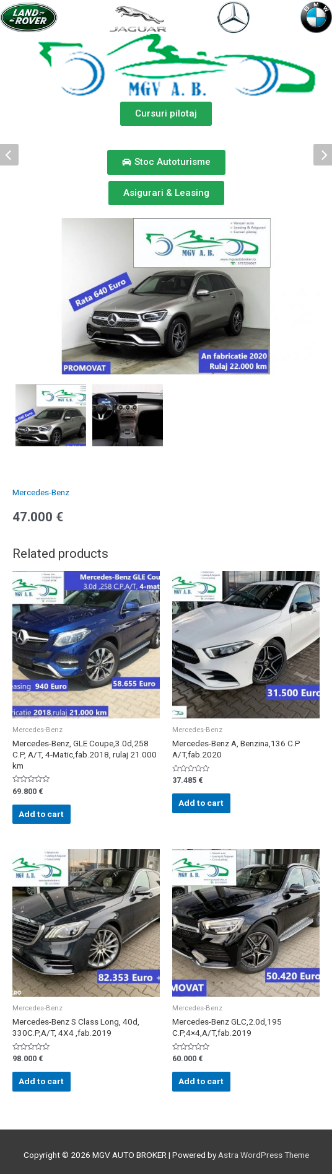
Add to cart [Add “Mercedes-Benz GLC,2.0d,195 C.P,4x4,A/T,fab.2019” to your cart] (201, 1081)
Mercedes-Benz (40, 492)
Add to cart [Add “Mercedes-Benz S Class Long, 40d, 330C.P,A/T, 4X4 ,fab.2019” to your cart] (41, 1081)
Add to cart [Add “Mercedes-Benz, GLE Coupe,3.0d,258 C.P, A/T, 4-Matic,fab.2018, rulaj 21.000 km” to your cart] (41, 814)
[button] (166, 114)
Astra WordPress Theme (263, 1155)
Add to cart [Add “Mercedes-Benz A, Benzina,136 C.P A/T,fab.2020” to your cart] (201, 803)
